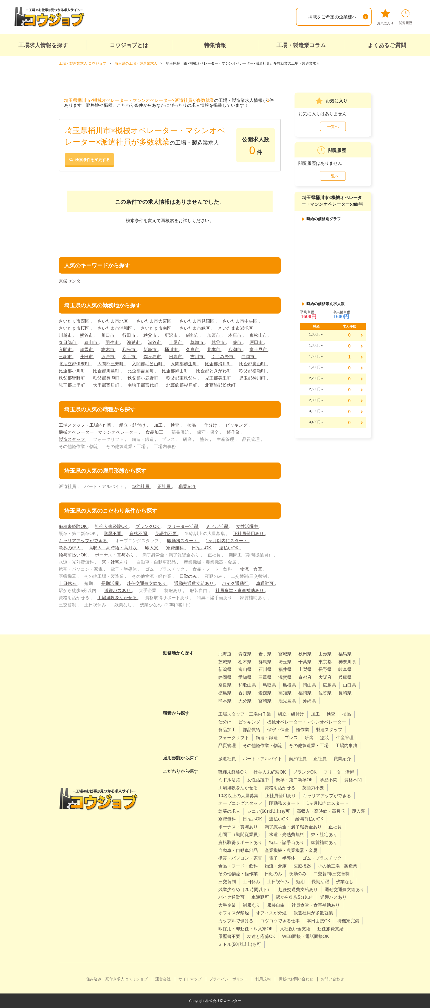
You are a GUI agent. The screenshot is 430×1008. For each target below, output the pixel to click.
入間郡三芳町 (111, 363)
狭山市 (91, 342)
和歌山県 (247, 685)
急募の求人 (70, 547)
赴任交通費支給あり (147, 583)
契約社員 (141, 486)
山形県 (325, 653)
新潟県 (224, 669)
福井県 (285, 669)
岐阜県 (345, 669)
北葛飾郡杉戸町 (182, 385)
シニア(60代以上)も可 (268, 811)
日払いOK (202, 547)
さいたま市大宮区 (154, 320)
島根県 (289, 685)
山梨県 (305, 669)
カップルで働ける (235, 920)
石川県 (264, 669)
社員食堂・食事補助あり (240, 590)
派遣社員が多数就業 (313, 913)
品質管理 (227, 745)
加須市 (214, 335)
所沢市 (172, 335)
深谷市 (155, 342)
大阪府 (325, 677)
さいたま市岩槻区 (236, 328)
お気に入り (385, 17)
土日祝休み (278, 881)
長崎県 (345, 692)
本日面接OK (318, 920)
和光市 (129, 349)
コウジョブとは (129, 45)
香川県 (244, 692)
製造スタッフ (72, 439)
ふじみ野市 (223, 356)
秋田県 (305, 653)
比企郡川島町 (106, 370)
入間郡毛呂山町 (148, 363)
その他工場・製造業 (337, 865)
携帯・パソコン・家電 (240, 858)
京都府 (305, 677)
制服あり (251, 905)
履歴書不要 (229, 936)
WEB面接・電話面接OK (305, 936)
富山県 (244, 669)
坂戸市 (108, 356)
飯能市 (193, 335)
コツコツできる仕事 (280, 920)
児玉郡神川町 (253, 377)
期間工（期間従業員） (240, 834)
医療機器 (302, 865)
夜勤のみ (298, 873)
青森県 (244, 653)
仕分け (211, 425)
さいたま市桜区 (74, 328)
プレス (291, 737)
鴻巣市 (134, 342)
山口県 (349, 685)
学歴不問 (113, 533)
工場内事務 (346, 745)
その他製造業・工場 (309, 745)
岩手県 (264, 653)
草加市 (197, 342)
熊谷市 (87, 335)
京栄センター (72, 280)
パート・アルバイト (262, 758)
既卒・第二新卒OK (294, 779)
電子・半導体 (282, 858)
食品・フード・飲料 (238, 865)
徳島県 (224, 692)
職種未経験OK (73, 526)
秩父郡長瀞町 (106, 377)
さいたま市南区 (156, 328)
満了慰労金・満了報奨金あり (293, 826)
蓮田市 (87, 356)
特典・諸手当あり (286, 842)
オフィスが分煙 (271, 913)
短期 (300, 881)
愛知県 (244, 677)
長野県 (325, 669)
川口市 (108, 335)
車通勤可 (265, 583)
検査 (175, 425)
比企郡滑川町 (218, 363)
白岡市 (249, 356)
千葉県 (305, 661)
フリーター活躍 (183, 526)
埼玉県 (285, 661)
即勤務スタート (183, 540)
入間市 (66, 349)
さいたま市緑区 (195, 328)
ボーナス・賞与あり (115, 554)
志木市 (108, 349)
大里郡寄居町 (106, 385)
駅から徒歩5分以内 (294, 897)
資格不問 (138, 533)
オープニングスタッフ (240, 803)
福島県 (345, 653)
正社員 (164, 486)
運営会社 (163, 979)
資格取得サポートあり (240, 842)
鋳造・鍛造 (267, 737)
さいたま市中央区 (240, 320)
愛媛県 (264, 692)
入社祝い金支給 (295, 928)
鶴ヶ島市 (152, 356)
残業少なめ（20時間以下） (244, 889)
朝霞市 (87, 349)
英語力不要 (166, 533)
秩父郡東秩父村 (182, 377)
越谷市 (219, 342)
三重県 (264, 677)
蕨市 (238, 342)
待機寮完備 (348, 920)
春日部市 (68, 342)
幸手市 (129, 356)
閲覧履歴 (405, 17)
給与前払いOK (73, 554)
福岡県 (305, 692)
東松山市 (259, 335)
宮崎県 (264, 700)
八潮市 (235, 349)
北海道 (224, 653)
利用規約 (263, 979)
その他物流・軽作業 (238, 873)
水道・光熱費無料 (286, 834)
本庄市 (235, 335)
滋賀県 (285, 677)
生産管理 (344, 737)
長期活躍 (110, 583)
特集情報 (215, 45)
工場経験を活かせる (117, 597)
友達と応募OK (261, 936)
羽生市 (113, 342)
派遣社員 (227, 758)
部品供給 (251, 729)
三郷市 (66, 356)
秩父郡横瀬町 (253, 370)
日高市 (176, 356)
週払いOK (229, 547)
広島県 (329, 685)
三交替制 (227, 881)
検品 (192, 425)
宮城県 (285, 653)
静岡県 (224, 677)
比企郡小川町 (72, 370)
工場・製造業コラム (301, 45)
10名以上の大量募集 (238, 795)
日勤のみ (188, 576)
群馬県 (264, 661)
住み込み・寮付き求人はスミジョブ (117, 979)
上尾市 (176, 342)
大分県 (244, 700)
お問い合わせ (332, 979)
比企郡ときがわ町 (214, 370)
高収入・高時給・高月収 (113, 547)
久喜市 (193, 349)
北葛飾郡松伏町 (220, 385)
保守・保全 (278, 729)
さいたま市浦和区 (115, 328)
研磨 (309, 737)
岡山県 (309, 685)
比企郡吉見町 (141, 370)
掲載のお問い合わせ (296, 979)
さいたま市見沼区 (197, 320)
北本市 (214, 349)
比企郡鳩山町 (175, 370)
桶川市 (172, 349)
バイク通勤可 (235, 583)
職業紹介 (187, 486)
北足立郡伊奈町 (74, 363)
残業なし (344, 881)
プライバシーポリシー (228, 979)
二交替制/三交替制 (331, 873)
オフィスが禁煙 (233, 913)
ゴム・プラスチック (322, 858)
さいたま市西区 (74, 320)
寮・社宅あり (115, 561)
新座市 (150, 349)
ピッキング (236, 425)
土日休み (68, 583)
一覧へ (333, 126)
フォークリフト (233, 737)
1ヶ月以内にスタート (227, 540)
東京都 (325, 661)
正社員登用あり (249, 533)
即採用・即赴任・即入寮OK (245, 928)
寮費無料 (175, 547)
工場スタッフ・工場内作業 (85, 425)
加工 (159, 425)
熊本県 (224, 700)
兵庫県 (345, 677)
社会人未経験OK (112, 526)
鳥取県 (269, 685)
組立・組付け (133, 425)
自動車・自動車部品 (238, 850)
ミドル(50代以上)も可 (239, 944)
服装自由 (276, 905)
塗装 (324, 737)
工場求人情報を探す (43, 45)
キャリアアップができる (83, 540)
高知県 (285, 692)
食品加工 (155, 432)
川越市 (66, 335)
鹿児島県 (287, 700)
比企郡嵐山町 (253, 363)
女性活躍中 (247, 526)
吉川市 (197, 356)
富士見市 (259, 349)
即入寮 (152, 547)
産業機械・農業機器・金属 (291, 850)
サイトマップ (190, 979)
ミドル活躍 (218, 526)
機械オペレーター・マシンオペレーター (99, 432)
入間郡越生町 (184, 363)
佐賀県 (325, 692)
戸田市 (257, 342)
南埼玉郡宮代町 (143, 385)
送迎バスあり (118, 590)
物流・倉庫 (251, 569)
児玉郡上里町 (72, 385)
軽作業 (234, 432)
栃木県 (244, 661)
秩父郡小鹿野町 (143, 377)
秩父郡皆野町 (72, 377)
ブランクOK (148, 526)
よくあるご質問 (387, 45)
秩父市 (150, 335)
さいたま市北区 (113, 320)
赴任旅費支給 (330, 928)
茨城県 (224, 661)
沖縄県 (309, 700)
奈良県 (224, 685)
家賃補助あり (324, 842)
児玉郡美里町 (218, 377)
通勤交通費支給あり (194, 583)
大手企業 (227, 905)
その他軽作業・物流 (262, 745)
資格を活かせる (280, 787)
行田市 (129, 335)
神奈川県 (347, 661)
